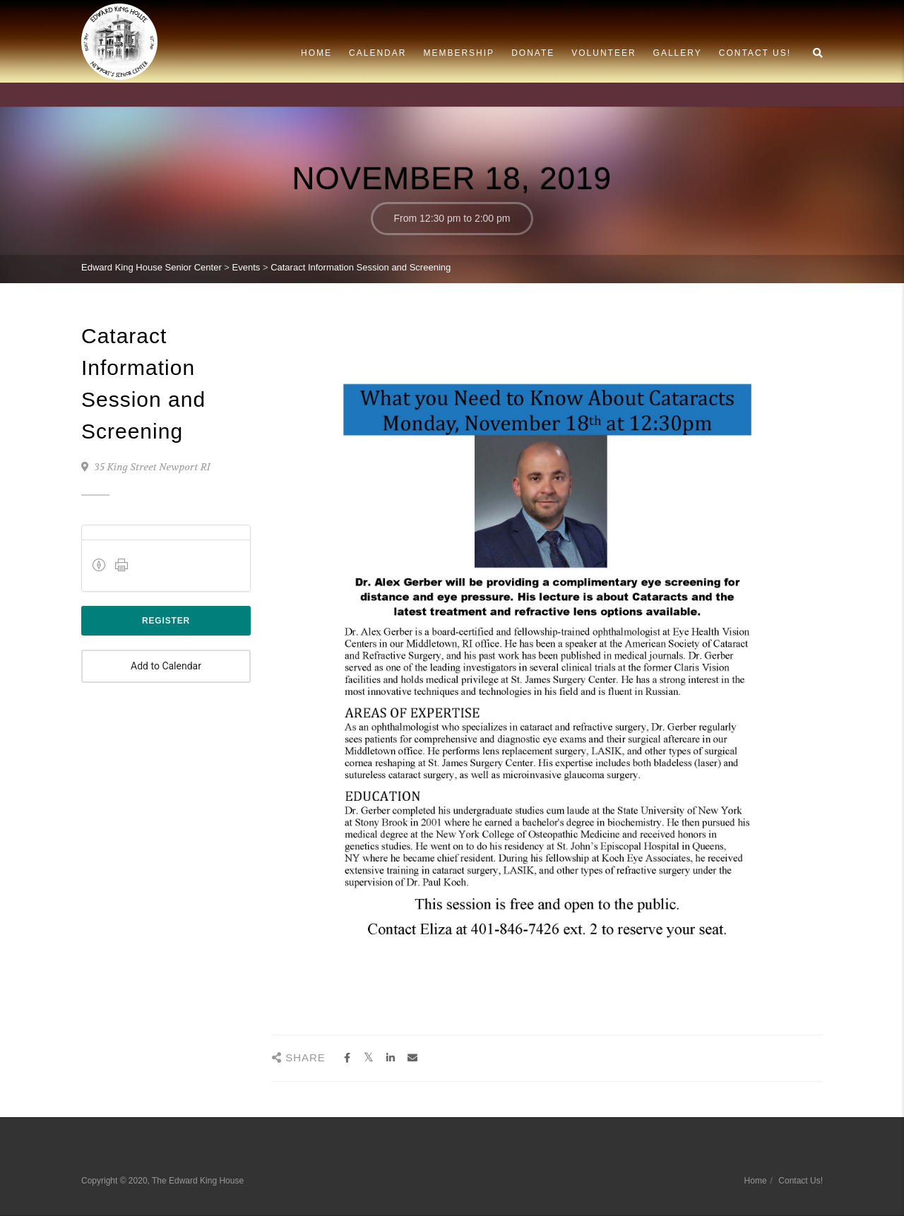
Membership (458, 53)
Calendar (377, 53)
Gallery (677, 53)
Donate (532, 53)
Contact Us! (755, 53)
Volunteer (603, 53)
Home (316, 53)
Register (166, 621)
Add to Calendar (166, 666)
